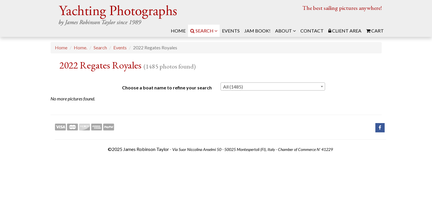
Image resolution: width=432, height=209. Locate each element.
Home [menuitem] (178, 30)
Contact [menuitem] (312, 30)
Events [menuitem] (231, 30)
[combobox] (273, 86)
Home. (80, 47)
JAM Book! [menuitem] (257, 30)
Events (120, 47)
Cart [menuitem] (375, 30)
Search (203, 30)
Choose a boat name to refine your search (167, 87)
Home (61, 47)
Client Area (344, 30)
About (285, 30)
